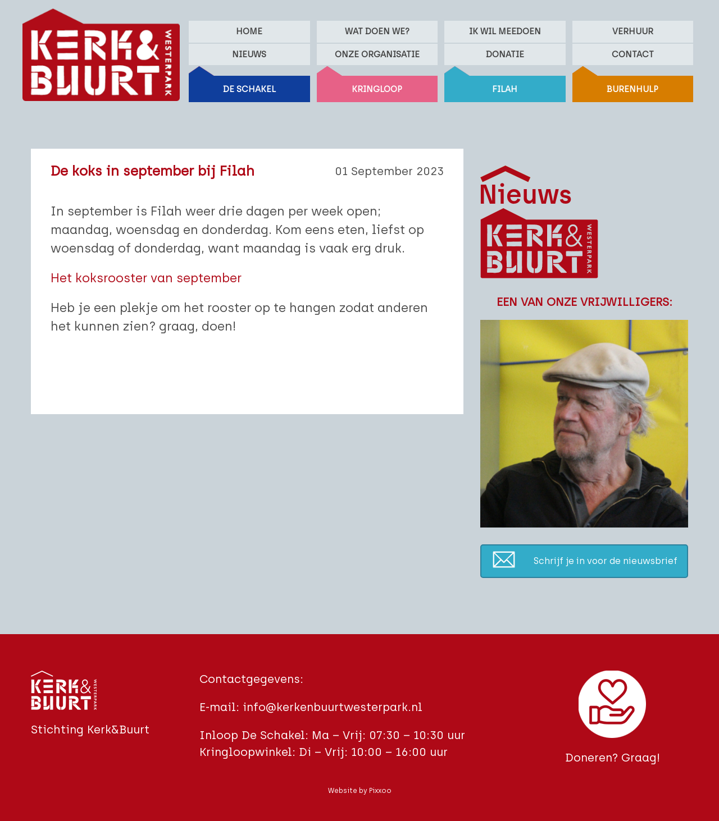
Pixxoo (380, 791)
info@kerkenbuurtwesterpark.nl (332, 707)
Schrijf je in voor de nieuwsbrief (605, 561)
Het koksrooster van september (146, 278)
